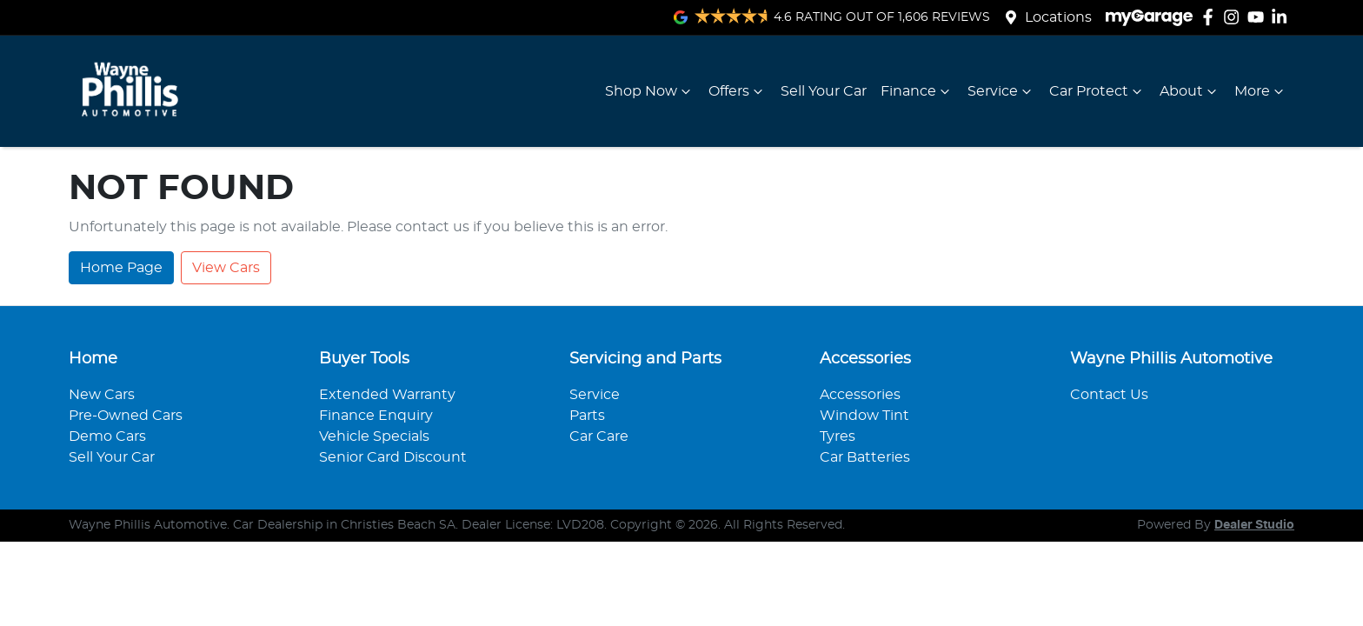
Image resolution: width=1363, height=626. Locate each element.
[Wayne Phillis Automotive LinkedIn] (1282, 17)
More (1260, 91)
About (1190, 91)
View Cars (226, 268)
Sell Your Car (824, 91)
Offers (737, 91)
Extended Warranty (387, 395)
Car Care (598, 436)
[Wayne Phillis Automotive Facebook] (1211, 17)
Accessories (860, 395)
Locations (1058, 17)
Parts (587, 416)
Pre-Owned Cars (126, 416)
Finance (917, 91)
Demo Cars (107, 436)
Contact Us (1109, 395)
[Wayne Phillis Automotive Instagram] (1235, 17)
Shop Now (650, 91)
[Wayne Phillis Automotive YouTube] (1259, 17)
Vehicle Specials (374, 436)
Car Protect (1097, 91)
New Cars (102, 395)
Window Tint (864, 416)
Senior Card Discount (393, 457)
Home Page (121, 268)
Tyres (837, 436)
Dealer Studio (1254, 525)
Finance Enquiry (376, 416)
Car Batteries (865, 457)
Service (1001, 91)
